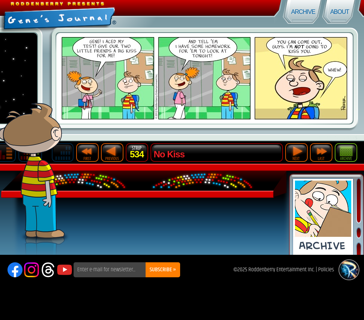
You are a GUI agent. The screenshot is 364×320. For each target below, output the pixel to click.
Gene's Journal (91, 14)
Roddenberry (349, 270)
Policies (326, 269)
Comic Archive (323, 217)
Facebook (15, 269)
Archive (303, 12)
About (339, 12)
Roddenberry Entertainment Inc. (281, 269)
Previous (112, 152)
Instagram (31, 269)
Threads (48, 269)
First (87, 152)
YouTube (64, 269)
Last (321, 152)
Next (296, 152)
